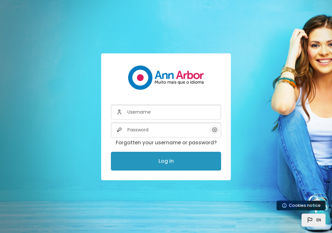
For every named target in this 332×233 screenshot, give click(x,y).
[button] (314, 220)
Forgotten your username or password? (166, 142)
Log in (166, 161)
